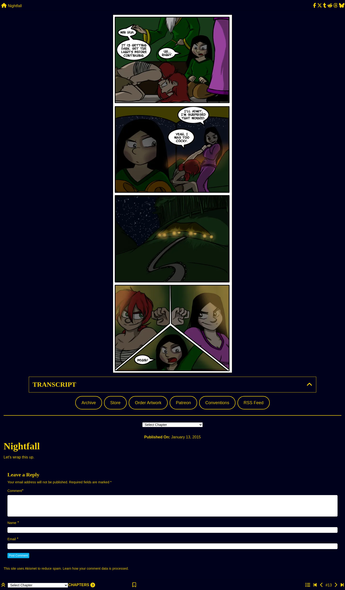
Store (115, 402)
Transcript (54, 384)
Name (11, 523)
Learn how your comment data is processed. (96, 568)
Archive (88, 402)
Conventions (217, 402)
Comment (14, 491)
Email (11, 539)
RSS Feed (254, 402)
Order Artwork (148, 402)
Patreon (183, 402)
